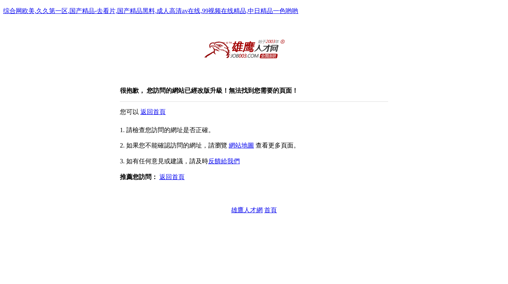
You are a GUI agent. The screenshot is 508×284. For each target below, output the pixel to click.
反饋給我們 (224, 161)
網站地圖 (241, 145)
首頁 (270, 210)
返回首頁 (153, 111)
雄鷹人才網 (247, 210)
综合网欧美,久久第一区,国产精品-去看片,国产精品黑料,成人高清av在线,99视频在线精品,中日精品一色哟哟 (150, 10)
